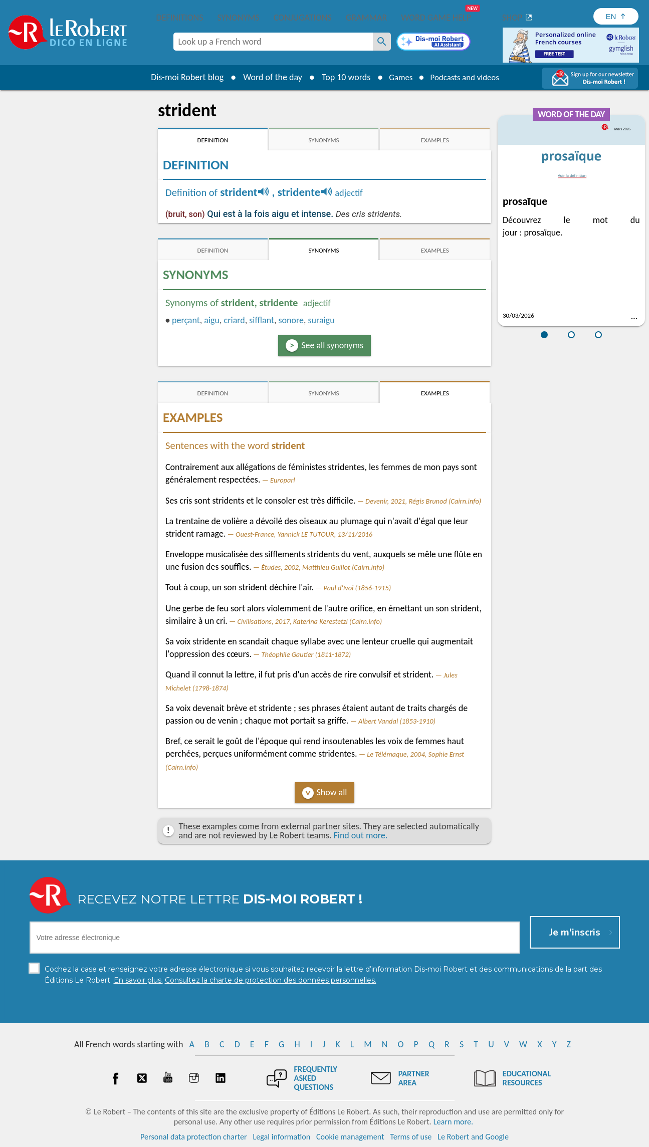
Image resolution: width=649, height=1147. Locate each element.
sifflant (261, 320)
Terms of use (410, 1136)
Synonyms (238, 17)
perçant (186, 320)
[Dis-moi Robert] (433, 43)
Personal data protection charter (193, 1136)
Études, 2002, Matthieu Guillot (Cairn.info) (322, 567)
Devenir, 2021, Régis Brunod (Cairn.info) (423, 501)
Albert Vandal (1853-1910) (397, 721)
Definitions (179, 17)
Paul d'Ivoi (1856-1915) (357, 587)
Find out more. (360, 835)
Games (397, 77)
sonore (291, 320)
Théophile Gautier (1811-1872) (306, 654)
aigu (212, 320)
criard (234, 320)
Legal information (281, 1136)
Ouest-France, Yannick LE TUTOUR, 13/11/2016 (304, 534)
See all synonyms (332, 345)
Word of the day (267, 77)
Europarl (282, 480)
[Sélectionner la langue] (615, 16)
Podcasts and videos (466, 77)
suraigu (321, 320)
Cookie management (350, 1136)
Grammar (366, 17)
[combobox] (273, 42)
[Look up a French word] (382, 42)
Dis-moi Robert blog (182, 77)
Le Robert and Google (473, 1136)
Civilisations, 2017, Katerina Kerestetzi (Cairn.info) (309, 621)
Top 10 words (341, 77)
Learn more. (453, 1121)
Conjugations (303, 17)
